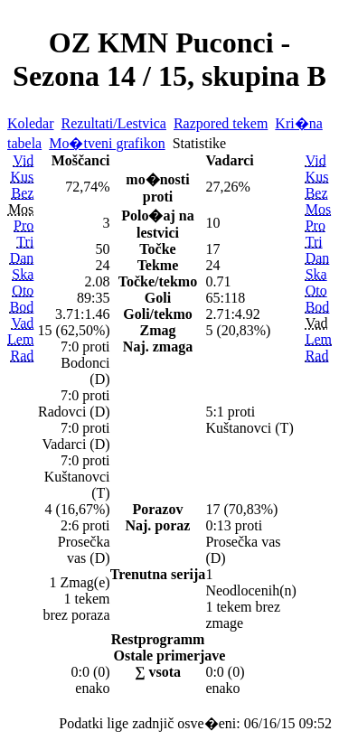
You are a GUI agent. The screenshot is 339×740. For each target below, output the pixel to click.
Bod (22, 306)
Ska (22, 274)
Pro (23, 225)
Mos (318, 209)
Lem (20, 339)
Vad (22, 323)
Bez (22, 193)
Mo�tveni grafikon (107, 143)
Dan (22, 258)
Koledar (30, 123)
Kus (22, 176)
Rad (22, 355)
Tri (24, 241)
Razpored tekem (221, 123)
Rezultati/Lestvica (113, 123)
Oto (22, 290)
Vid (23, 160)
